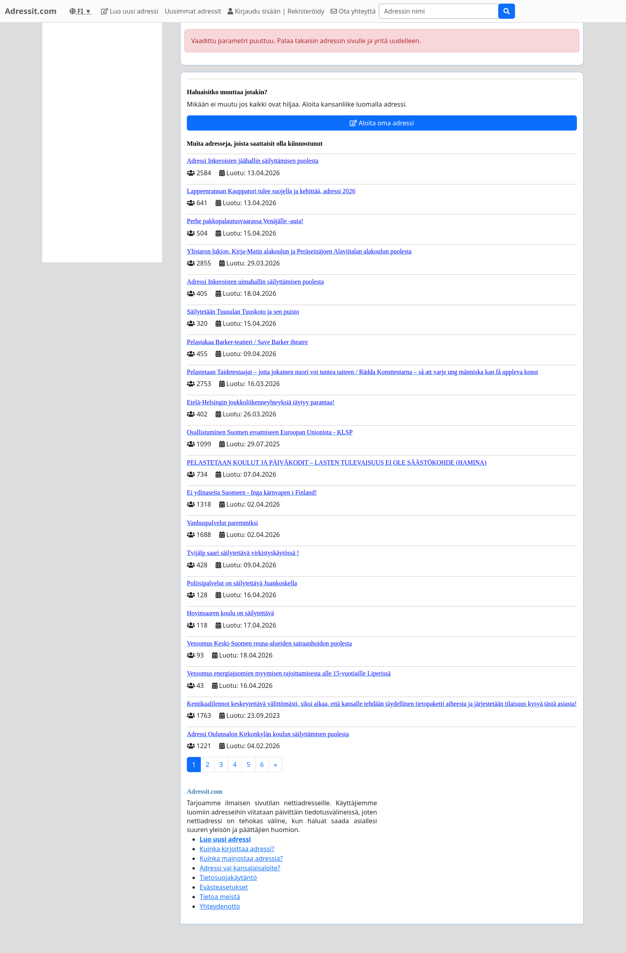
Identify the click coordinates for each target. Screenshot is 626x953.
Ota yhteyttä (353, 11)
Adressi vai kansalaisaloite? (240, 868)
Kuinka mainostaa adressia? (241, 858)
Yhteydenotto (220, 906)
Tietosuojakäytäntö (228, 877)
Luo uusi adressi (129, 11)
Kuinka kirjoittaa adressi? (237, 848)
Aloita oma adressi (382, 123)
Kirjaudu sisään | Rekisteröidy (276, 11)
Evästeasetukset (224, 887)
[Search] (439, 11)
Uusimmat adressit (192, 11)
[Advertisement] (102, 142)
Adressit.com (31, 11)
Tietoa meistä (220, 896)
